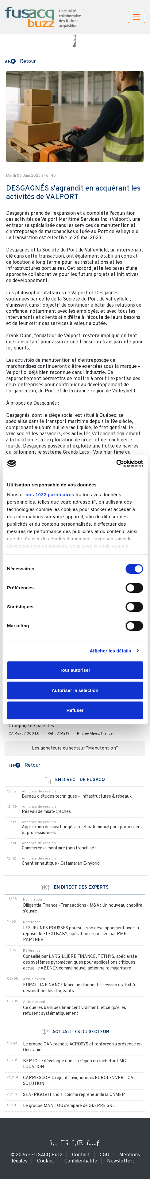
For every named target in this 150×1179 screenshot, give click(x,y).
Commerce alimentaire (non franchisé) (59, 848)
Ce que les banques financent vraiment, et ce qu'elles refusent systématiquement (74, 1011)
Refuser (75, 710)
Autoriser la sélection (75, 690)
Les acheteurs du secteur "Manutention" (75, 748)
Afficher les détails (110, 650)
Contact (81, 1155)
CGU (105, 1155)
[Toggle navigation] (136, 17)
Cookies (46, 1161)
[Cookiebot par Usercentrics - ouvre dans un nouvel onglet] (116, 463)
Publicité (74, 41)
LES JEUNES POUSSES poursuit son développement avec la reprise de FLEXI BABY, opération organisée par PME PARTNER (81, 934)
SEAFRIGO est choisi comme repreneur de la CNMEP (74, 1095)
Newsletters (121, 1161)
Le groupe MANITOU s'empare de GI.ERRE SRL (69, 1106)
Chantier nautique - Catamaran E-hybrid (61, 864)
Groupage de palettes (31, 726)
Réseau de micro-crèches (46, 812)
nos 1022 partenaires (49, 494)
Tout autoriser (75, 670)
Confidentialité (80, 1161)
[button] (20, 61)
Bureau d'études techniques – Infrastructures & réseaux (77, 796)
